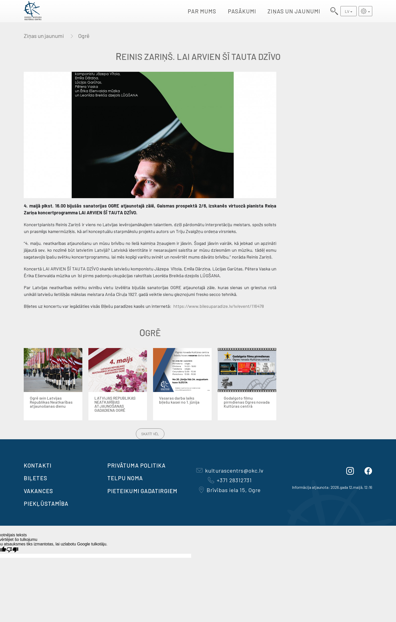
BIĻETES (35, 478)
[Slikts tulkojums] (12, 549)
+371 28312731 (230, 480)
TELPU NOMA (125, 478)
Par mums (202, 11)
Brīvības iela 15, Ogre (230, 490)
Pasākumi (242, 11)
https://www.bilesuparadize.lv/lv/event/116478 (218, 306)
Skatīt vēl (150, 434)
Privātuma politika (136, 465)
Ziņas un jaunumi (293, 11)
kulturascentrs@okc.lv (229, 470)
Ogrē (83, 35)
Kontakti (38, 465)
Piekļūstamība (46, 503)
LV (347, 11)
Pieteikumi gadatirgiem (142, 491)
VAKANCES (38, 491)
